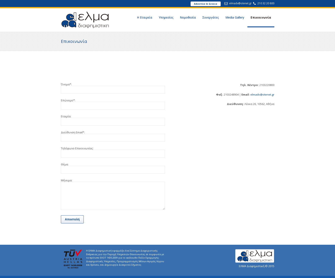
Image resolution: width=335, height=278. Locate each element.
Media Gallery (234, 17)
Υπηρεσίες (166, 17)
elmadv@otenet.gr (240, 3)
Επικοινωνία (261, 17)
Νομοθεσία (188, 17)
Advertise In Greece (205, 3)
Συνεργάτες (210, 17)
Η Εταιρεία (144, 17)
